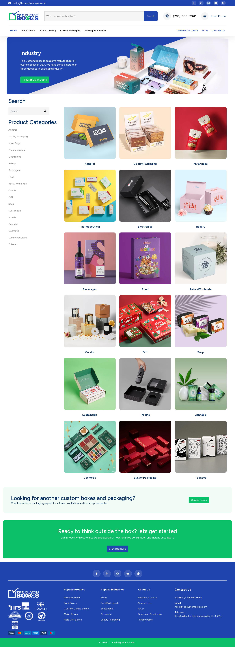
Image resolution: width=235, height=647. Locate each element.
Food (11, 176)
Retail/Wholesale (17, 183)
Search (151, 16)
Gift (10, 197)
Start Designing (117, 548)
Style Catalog (48, 30)
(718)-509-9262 (179, 16)
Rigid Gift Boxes (73, 619)
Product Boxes (72, 597)
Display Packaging (18, 136)
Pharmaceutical (16, 149)
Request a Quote (147, 597)
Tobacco (13, 244)
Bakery (12, 163)
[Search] (94, 16)
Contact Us (218, 30)
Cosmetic (13, 230)
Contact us (144, 603)
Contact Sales (199, 500)
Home (13, 30)
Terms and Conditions (150, 614)
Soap (11, 203)
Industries (28, 30)
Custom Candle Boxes (76, 608)
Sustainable (14, 210)
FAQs (205, 30)
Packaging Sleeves (95, 30)
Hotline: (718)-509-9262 (188, 597)
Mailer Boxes (71, 614)
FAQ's (141, 608)
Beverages (14, 170)
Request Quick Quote (35, 79)
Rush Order (214, 16)
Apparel (12, 129)
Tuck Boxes (70, 603)
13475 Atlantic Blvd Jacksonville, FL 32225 (198, 616)
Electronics (14, 156)
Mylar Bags (14, 143)
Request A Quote (188, 30)
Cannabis (13, 224)
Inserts (12, 217)
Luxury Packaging (70, 30)
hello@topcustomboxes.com (29, 3)
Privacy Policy (145, 619)
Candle (12, 190)
